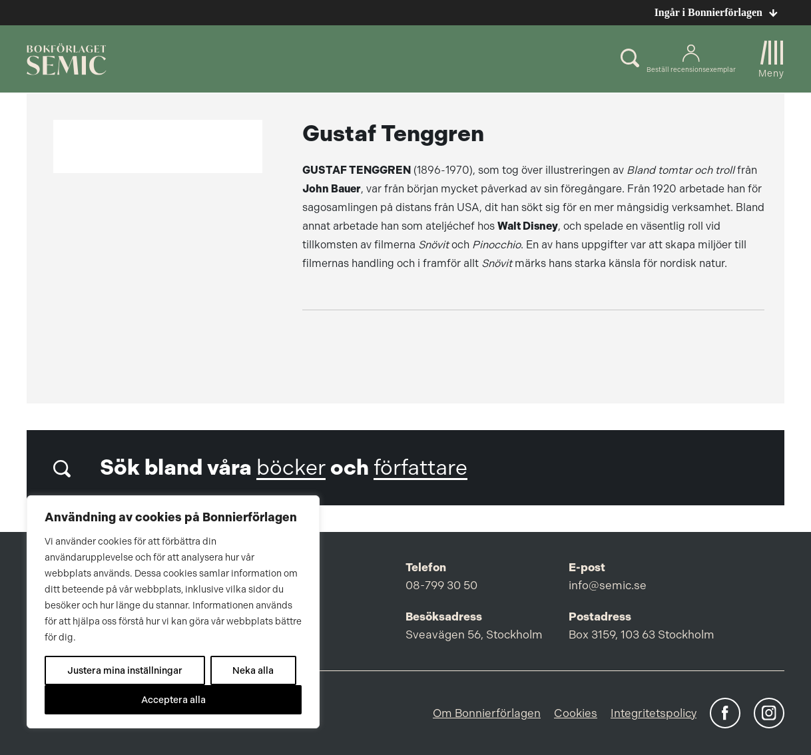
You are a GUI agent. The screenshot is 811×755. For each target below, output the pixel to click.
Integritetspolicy (653, 713)
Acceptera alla (173, 699)
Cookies (575, 713)
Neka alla (253, 670)
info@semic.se (608, 585)
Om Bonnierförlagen (487, 713)
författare (420, 467)
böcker (291, 467)
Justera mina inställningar (124, 670)
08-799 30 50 (441, 585)
